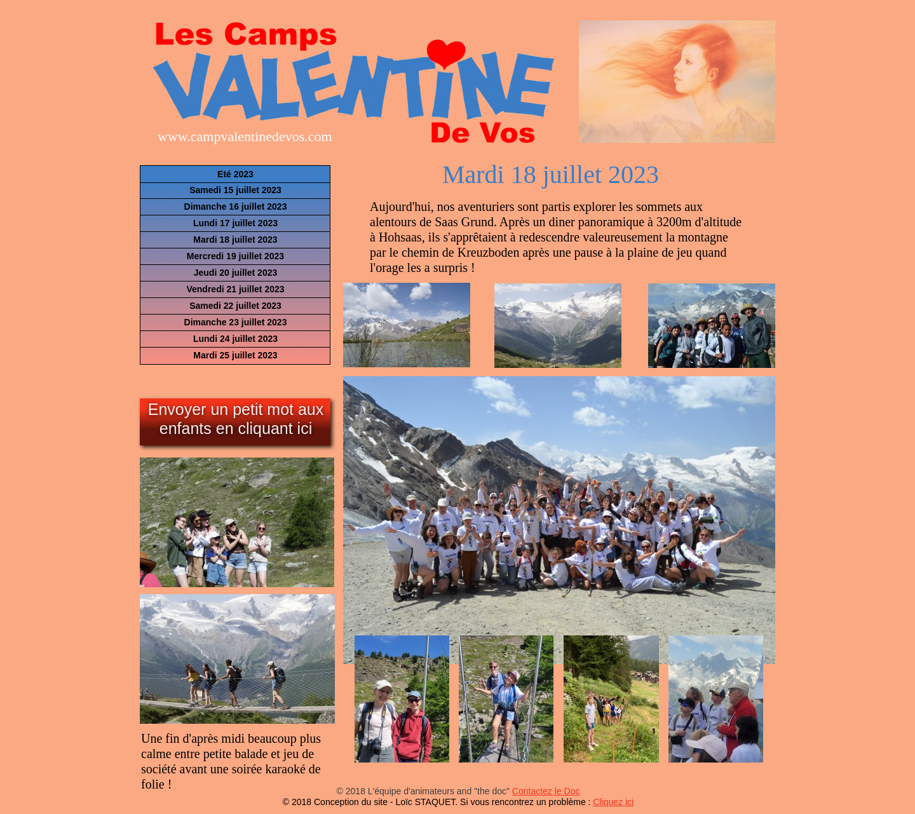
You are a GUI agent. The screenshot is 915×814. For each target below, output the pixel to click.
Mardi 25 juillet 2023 (235, 355)
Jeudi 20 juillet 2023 (236, 273)
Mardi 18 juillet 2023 (235, 239)
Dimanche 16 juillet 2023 (235, 206)
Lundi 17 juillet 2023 (235, 223)
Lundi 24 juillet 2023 (235, 339)
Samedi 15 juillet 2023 (235, 190)
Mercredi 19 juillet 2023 (235, 256)
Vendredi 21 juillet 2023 (235, 289)
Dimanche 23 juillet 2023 (235, 322)
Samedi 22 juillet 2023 (235, 306)
